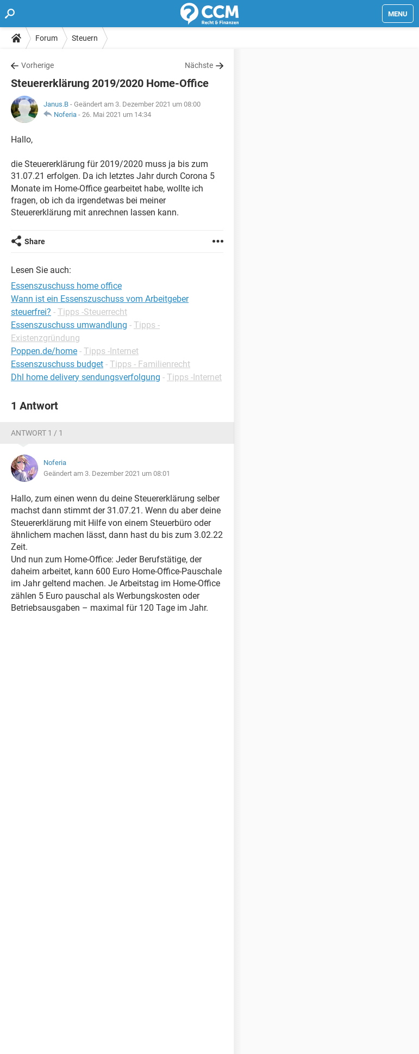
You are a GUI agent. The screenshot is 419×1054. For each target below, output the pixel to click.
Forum (46, 38)
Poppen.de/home (44, 351)
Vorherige (37, 65)
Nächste (199, 65)
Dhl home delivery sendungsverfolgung (85, 377)
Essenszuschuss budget (57, 364)
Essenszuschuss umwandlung (69, 325)
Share (34, 241)
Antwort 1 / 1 (37, 433)
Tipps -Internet (111, 351)
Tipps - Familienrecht (150, 364)
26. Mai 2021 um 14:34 (116, 114)
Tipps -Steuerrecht (92, 312)
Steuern (85, 38)
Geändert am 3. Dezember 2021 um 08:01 (106, 473)
